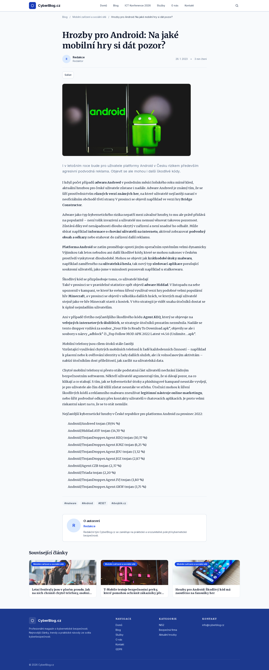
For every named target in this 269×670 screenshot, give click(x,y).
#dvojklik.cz (119, 503)
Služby (161, 5)
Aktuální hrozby (168, 634)
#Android (87, 503)
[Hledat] (237, 5)
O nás (174, 5)
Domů (103, 5)
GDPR (119, 649)
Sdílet (68, 74)
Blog (116, 5)
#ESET (102, 503)
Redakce (79, 57)
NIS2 (161, 625)
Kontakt (189, 5)
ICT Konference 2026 (138, 5)
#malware (70, 503)
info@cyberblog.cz (213, 625)
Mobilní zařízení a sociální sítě (89, 16)
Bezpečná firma (168, 629)
